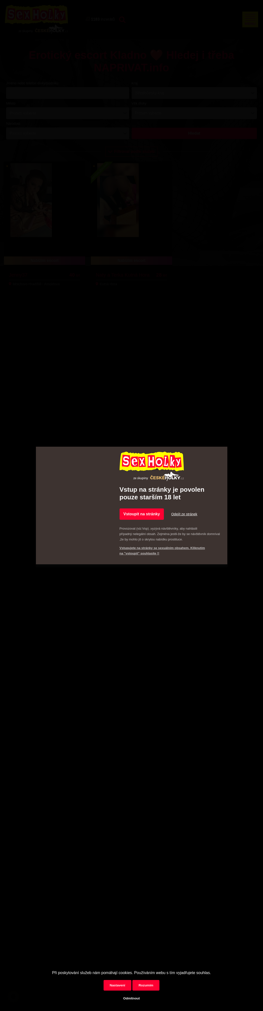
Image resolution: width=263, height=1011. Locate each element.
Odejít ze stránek (184, 514)
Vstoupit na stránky (142, 514)
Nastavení (117, 985)
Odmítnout (131, 998)
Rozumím (146, 985)
